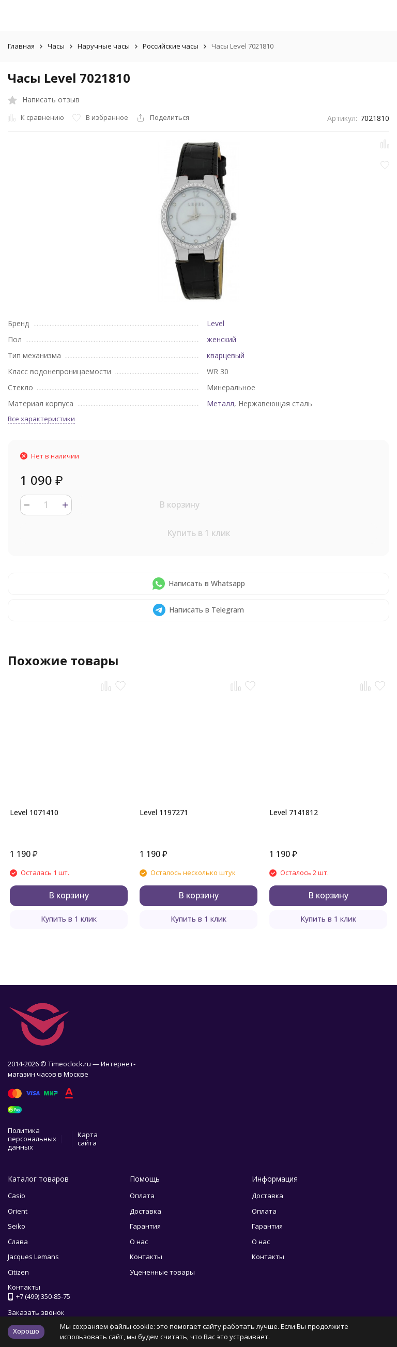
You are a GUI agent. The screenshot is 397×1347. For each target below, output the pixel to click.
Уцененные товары (162, 1272)
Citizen (18, 1272)
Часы (56, 46)
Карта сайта (88, 1138)
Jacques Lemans (33, 1256)
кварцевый (226, 355)
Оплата (142, 1195)
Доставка (145, 1211)
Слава (18, 1241)
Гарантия (145, 1226)
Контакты (146, 1256)
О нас (139, 1241)
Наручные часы (104, 46)
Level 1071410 (34, 812)
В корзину (179, 504)
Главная (21, 46)
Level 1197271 (164, 812)
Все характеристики (41, 418)
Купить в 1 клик (198, 533)
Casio (16, 1195)
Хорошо (26, 1331)
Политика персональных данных (32, 1138)
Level (215, 323)
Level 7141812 (293, 812)
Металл (220, 403)
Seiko (16, 1226)
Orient (17, 1211)
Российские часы (170, 46)
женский (221, 339)
